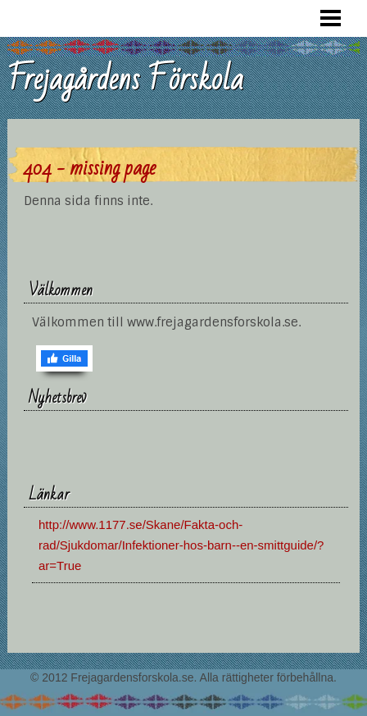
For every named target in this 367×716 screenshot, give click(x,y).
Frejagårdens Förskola (125, 80)
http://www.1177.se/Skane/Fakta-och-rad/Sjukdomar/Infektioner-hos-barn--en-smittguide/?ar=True (181, 545)
